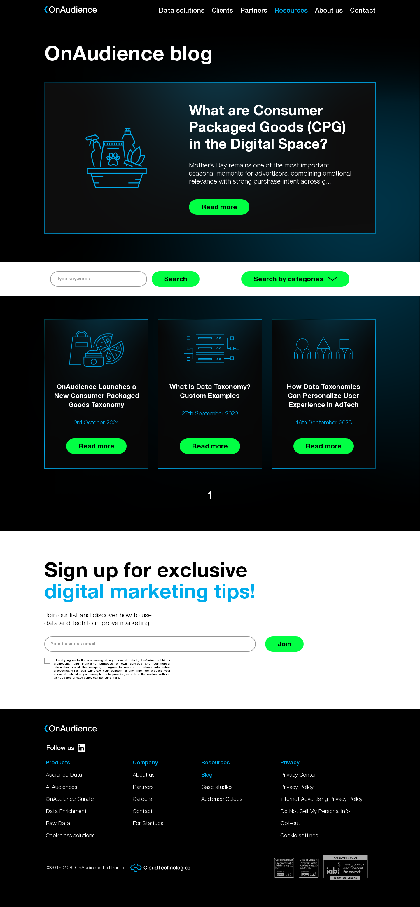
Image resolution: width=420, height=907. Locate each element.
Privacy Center (298, 774)
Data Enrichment (66, 811)
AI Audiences (61, 787)
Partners (253, 10)
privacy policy (82, 677)
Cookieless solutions (70, 835)
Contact (363, 10)
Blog (206, 774)
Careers (142, 799)
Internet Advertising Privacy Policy (321, 799)
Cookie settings (299, 835)
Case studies (217, 787)
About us (329, 10)
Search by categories (295, 279)
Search (175, 279)
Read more (96, 446)
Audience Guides (221, 799)
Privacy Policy (297, 787)
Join (284, 644)
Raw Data (58, 823)
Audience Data (64, 774)
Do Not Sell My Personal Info (315, 811)
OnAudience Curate (70, 799)
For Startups (148, 823)
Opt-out (290, 823)
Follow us (65, 748)
